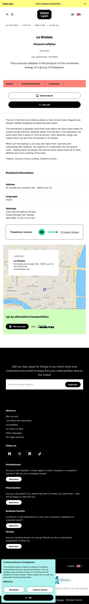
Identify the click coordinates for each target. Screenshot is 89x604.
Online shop (8, 4)
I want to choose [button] (40, 589)
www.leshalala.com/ (22, 269)
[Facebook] (9, 453)
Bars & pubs (40, 25)
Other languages (14, 433)
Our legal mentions (15, 437)
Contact (9, 83)
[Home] (44, 14)
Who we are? (12, 416)
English (75, 566)
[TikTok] (39, 453)
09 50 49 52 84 (44, 95)
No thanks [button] (13, 589)
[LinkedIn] (29, 453)
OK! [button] (28, 597)
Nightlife (27, 25)
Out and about (12, 25)
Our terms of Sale (14, 429)
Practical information (30, 83)
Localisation (54, 83)
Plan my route (17, 326)
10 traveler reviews (69, 232)
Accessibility (12, 424)
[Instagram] (19, 453)
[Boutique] (72, 14)
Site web (44, 104)
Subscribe (72, 384)
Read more (13, 479)
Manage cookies (74, 600)
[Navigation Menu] (7, 14)
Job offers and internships (18, 420)
